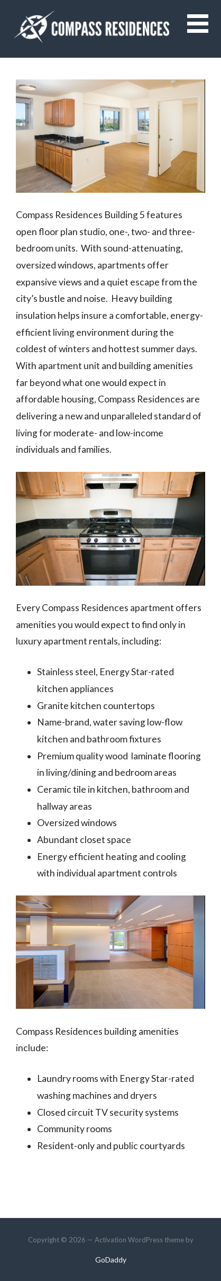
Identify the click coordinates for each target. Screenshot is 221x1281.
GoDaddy (110, 1259)
